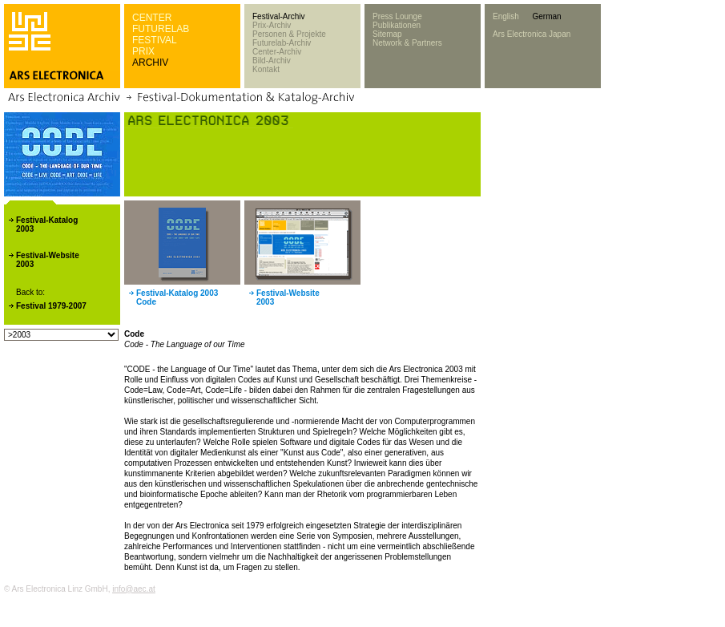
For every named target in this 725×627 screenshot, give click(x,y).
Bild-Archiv (271, 60)
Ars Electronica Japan (531, 34)
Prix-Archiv (271, 25)
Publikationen (397, 25)
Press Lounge (397, 16)
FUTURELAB (160, 28)
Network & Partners (407, 42)
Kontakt (266, 69)
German (546, 16)
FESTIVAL (154, 40)
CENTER (151, 17)
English (506, 16)
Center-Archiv (276, 51)
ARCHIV (150, 62)
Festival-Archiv (278, 16)
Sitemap (387, 34)
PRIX (143, 51)
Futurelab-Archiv (281, 42)
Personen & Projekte (289, 34)
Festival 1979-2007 (51, 305)
